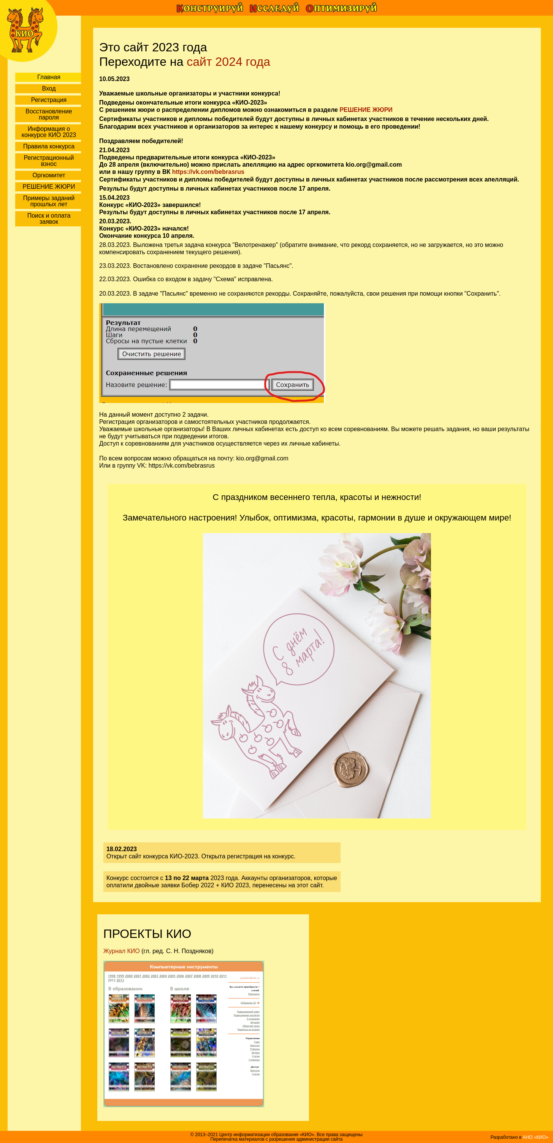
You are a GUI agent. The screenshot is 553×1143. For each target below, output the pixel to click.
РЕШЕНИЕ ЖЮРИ (49, 186)
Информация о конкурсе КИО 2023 (49, 132)
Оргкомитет (48, 175)
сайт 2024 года (228, 61)
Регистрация (49, 100)
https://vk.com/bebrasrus (208, 172)
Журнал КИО (121, 951)
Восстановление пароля (48, 114)
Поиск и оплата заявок (49, 218)
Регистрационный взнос (49, 160)
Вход (48, 88)
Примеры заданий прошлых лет (48, 201)
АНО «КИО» (535, 1137)
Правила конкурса (48, 146)
